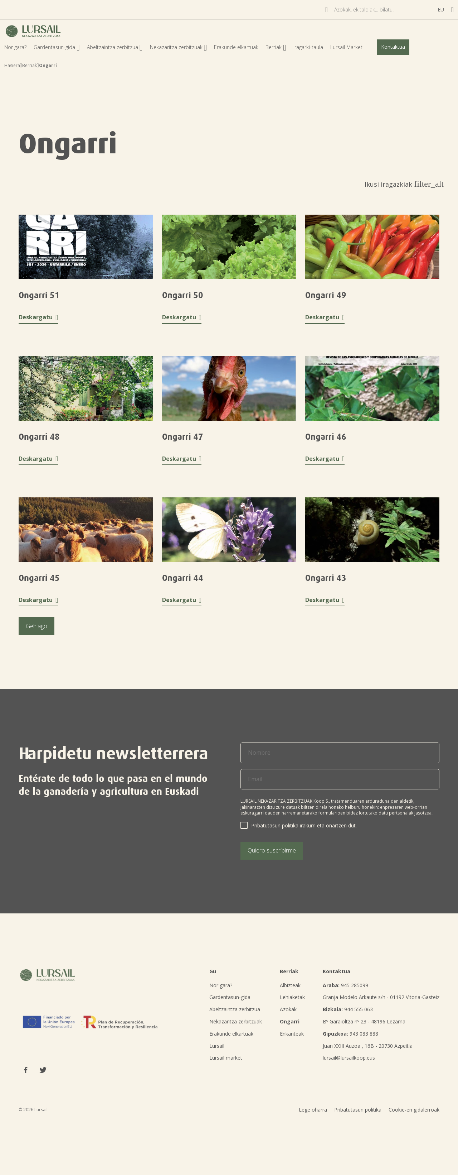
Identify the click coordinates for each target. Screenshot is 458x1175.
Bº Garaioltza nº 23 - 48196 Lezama (364, 1021)
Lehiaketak (292, 997)
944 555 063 (348, 1009)
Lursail (216, 1045)
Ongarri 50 (182, 295)
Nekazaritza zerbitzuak (178, 47)
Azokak (288, 1009)
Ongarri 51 (39, 295)
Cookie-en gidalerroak (414, 1127)
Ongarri (289, 1021)
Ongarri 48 (39, 437)
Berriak (275, 47)
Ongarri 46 (325, 437)
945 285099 (345, 985)
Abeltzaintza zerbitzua (115, 47)
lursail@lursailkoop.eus (349, 1057)
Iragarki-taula (308, 47)
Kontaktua (393, 46)
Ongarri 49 (325, 295)
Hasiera (12, 65)
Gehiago (36, 626)
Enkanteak (292, 1033)
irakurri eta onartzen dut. (304, 825)
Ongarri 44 (182, 578)
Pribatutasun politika (274, 825)
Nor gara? (15, 47)
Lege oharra (313, 1127)
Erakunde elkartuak (236, 47)
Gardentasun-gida (57, 47)
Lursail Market (346, 47)
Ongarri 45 (39, 578)
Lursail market (225, 1057)
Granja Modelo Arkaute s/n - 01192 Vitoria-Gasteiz (381, 997)
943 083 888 (350, 1033)
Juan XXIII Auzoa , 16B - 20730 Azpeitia (368, 1045)
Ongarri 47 (182, 437)
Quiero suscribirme (272, 850)
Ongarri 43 (325, 578)
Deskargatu (38, 317)
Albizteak (290, 985)
